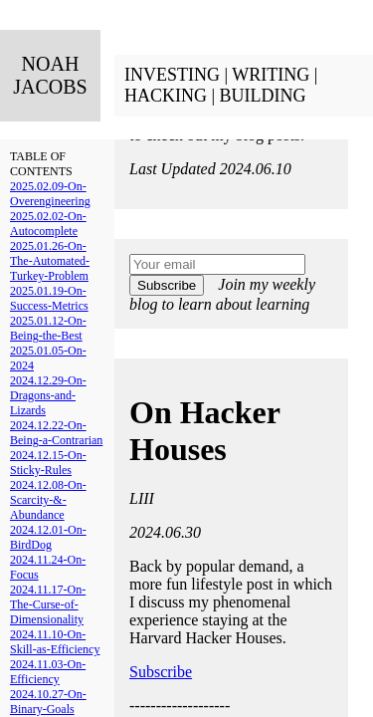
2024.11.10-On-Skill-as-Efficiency (54, 641)
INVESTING (172, 75)
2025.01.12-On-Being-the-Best (48, 328)
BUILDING (263, 96)
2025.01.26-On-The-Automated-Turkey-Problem (50, 261)
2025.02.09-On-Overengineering (50, 193)
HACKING (165, 96)
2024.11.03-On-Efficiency (48, 671)
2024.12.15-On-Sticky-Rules (48, 462)
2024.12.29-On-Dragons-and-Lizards (48, 395)
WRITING (270, 75)
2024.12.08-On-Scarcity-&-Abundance (48, 500)
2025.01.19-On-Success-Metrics (49, 298)
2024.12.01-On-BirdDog (48, 537)
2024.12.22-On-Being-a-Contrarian (56, 432)
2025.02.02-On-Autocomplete (48, 223)
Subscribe (166, 285)
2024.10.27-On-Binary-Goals (48, 701)
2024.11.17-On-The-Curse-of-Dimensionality (48, 604)
